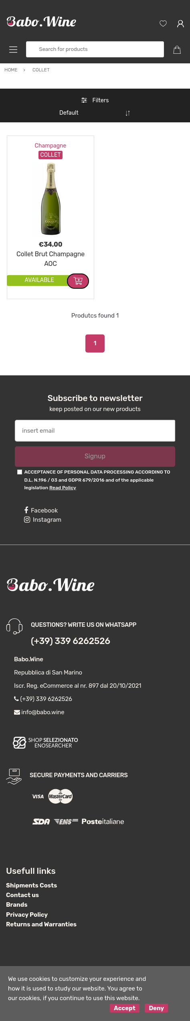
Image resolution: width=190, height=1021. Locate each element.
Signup (95, 456)
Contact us (22, 895)
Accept (124, 1008)
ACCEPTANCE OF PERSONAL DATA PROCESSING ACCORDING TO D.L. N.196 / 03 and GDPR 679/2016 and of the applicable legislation (97, 479)
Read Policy (62, 487)
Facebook (41, 510)
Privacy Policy (27, 914)
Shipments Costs (31, 885)
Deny (156, 1008)
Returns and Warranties (41, 924)
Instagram (42, 519)
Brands (16, 904)
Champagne (51, 145)
